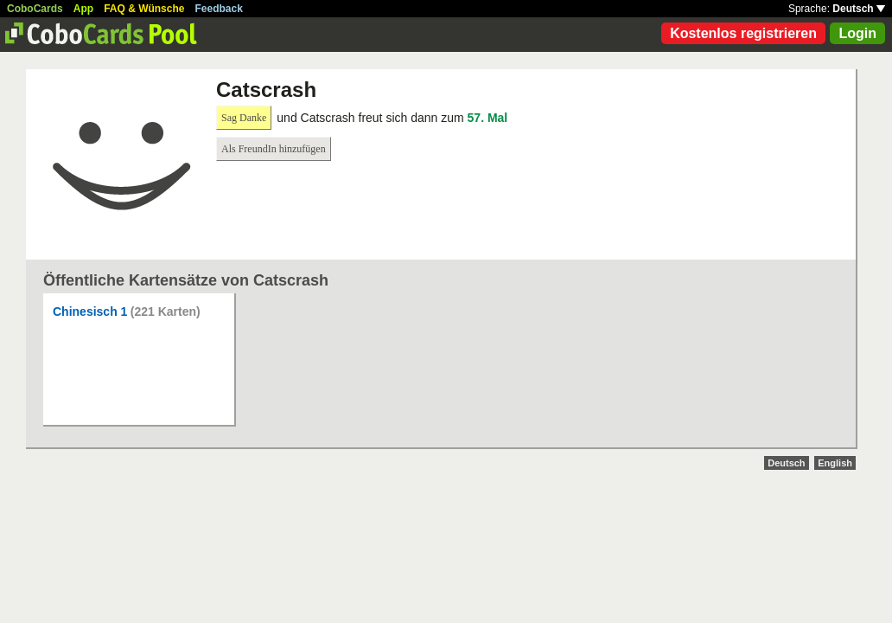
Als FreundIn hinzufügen (273, 149)
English (835, 463)
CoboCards (35, 9)
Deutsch (858, 9)
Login (857, 33)
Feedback (219, 9)
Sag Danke (243, 118)
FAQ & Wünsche (144, 9)
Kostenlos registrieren (743, 33)
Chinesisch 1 (90, 311)
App (83, 9)
